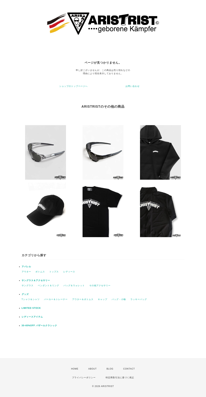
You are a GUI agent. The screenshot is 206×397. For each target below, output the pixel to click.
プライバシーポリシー (84, 377)
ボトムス (40, 271)
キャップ (102, 299)
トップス (54, 271)
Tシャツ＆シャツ (31, 299)
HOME (74, 369)
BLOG (110, 369)
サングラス (27, 285)
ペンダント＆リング (48, 285)
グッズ (25, 294)
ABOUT (92, 369)
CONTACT (129, 369)
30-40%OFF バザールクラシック (39, 325)
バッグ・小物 (119, 299)
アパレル (26, 266)
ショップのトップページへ (73, 86)
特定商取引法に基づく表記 (120, 377)
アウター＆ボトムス (82, 299)
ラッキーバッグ (138, 299)
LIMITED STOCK (31, 308)
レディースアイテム (32, 317)
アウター (26, 271)
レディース (69, 271)
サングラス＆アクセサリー (36, 280)
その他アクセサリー (100, 285)
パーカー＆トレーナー (56, 299)
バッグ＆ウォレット (74, 285)
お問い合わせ (132, 86)
